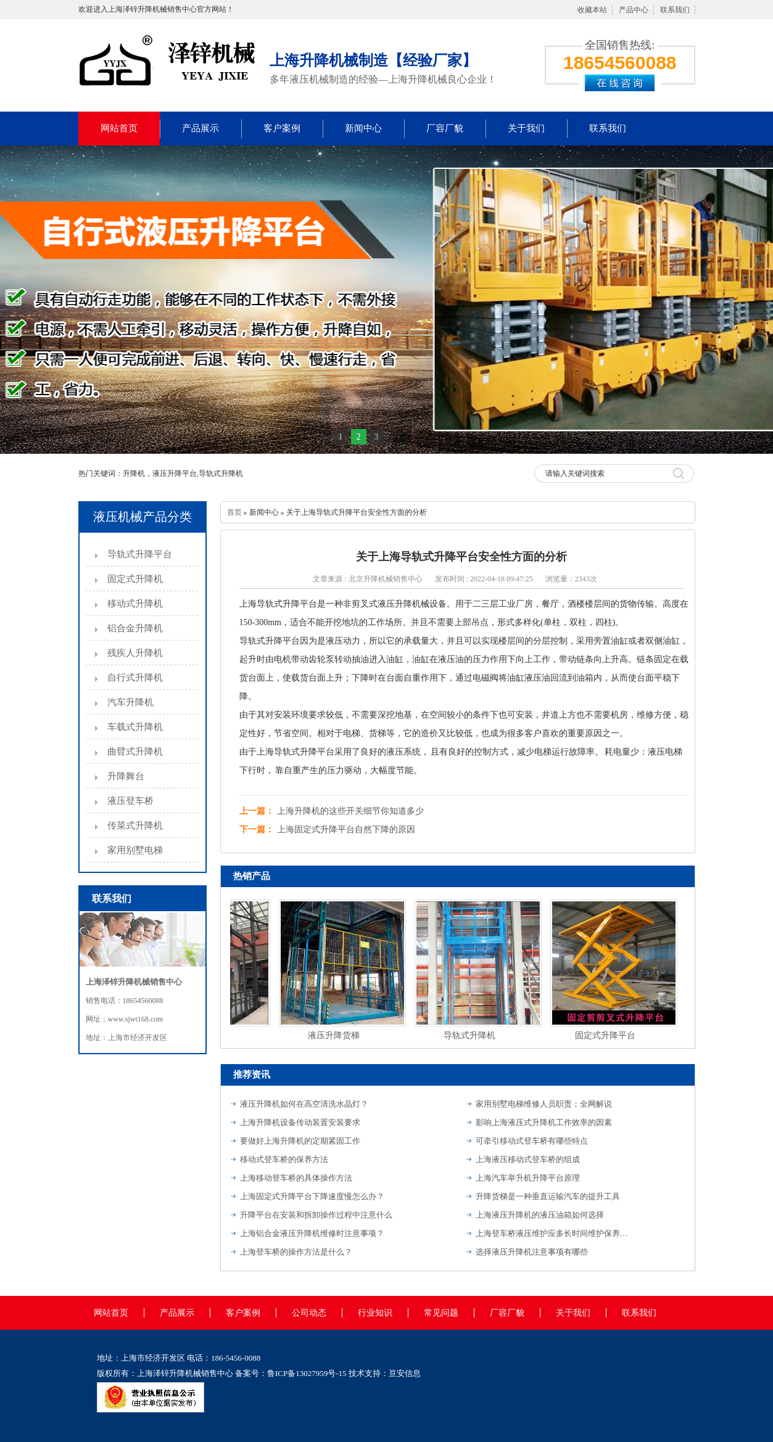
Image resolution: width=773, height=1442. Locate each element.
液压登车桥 (130, 801)
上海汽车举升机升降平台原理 (528, 1177)
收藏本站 (592, 10)
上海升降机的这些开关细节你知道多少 (350, 811)
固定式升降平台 (607, 1035)
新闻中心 (363, 128)
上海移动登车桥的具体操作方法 (296, 1177)
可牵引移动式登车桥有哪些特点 (532, 1140)
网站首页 (119, 128)
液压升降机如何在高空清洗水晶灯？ (304, 1103)
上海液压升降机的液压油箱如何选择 (540, 1214)
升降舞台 (125, 776)
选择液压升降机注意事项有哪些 (532, 1251)
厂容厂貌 (444, 128)
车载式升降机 (135, 727)
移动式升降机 (135, 603)
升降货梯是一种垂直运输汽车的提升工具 (548, 1196)
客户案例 (281, 128)
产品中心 (633, 10)
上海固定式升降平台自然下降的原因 (346, 829)
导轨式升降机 (471, 1035)
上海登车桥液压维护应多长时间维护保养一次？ (553, 1233)
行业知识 (375, 1312)
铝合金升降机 (135, 628)
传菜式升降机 (135, 825)
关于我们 (526, 128)
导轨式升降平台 (139, 554)
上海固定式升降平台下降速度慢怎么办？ (312, 1196)
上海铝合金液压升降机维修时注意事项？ (312, 1233)
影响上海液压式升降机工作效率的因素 (544, 1122)
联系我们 (675, 10)
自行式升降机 (135, 677)
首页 (234, 512)
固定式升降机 (135, 579)
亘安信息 (405, 1373)
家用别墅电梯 (135, 850)
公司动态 (309, 1312)
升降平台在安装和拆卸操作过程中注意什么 (316, 1214)
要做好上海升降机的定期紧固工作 (300, 1140)
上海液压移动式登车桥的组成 (528, 1159)
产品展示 (200, 128)
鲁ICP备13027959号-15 (307, 1373)
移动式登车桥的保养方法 (284, 1159)
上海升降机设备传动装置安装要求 (300, 1122)
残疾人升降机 (135, 653)
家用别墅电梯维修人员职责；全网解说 (544, 1103)
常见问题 (441, 1312)
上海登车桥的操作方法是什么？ (296, 1251)
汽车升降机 (130, 702)
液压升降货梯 (336, 1035)
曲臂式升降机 (135, 751)
